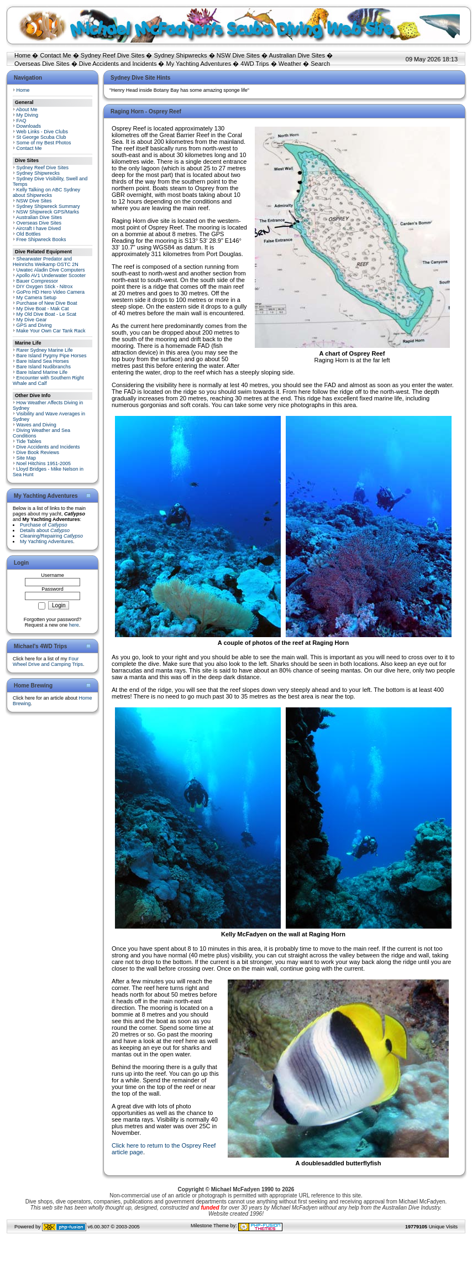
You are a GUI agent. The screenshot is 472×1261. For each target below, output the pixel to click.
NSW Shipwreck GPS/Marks (48, 212)
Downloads (29, 126)
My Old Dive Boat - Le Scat (47, 314)
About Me (27, 109)
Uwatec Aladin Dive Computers (51, 270)
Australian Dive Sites (297, 55)
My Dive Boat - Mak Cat (43, 308)
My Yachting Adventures (199, 63)
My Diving (28, 115)
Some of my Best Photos (44, 142)
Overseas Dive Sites (42, 63)
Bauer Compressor (38, 281)
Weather (290, 63)
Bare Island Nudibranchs (44, 366)
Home (22, 55)
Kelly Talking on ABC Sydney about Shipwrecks (46, 192)
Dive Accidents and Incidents (118, 63)
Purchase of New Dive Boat (47, 303)
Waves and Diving (36, 425)
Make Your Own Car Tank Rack (51, 331)
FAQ (22, 120)
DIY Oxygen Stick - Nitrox (45, 286)
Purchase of (43, 525)
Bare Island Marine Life (42, 372)
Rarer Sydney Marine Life (45, 350)
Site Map (26, 458)
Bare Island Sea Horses (43, 361)
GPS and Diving (34, 325)
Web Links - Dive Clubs (42, 131)
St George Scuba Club (41, 137)
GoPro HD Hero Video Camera (51, 292)
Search (320, 63)
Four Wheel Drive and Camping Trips (48, 661)
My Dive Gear (32, 319)
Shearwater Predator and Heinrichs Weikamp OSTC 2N (45, 261)
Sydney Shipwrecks (180, 55)
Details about (45, 530)
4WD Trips (254, 63)
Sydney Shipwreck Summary (48, 206)
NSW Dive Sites (238, 55)
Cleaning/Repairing (51, 536)
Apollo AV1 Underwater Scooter (51, 275)
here (74, 625)
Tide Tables (28, 441)
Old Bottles (29, 234)
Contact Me (55, 55)
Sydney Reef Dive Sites (113, 55)
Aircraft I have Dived (38, 228)
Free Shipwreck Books (41, 239)
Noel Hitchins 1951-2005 (44, 463)
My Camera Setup (37, 297)
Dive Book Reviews (38, 452)
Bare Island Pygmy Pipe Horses (52, 355)
